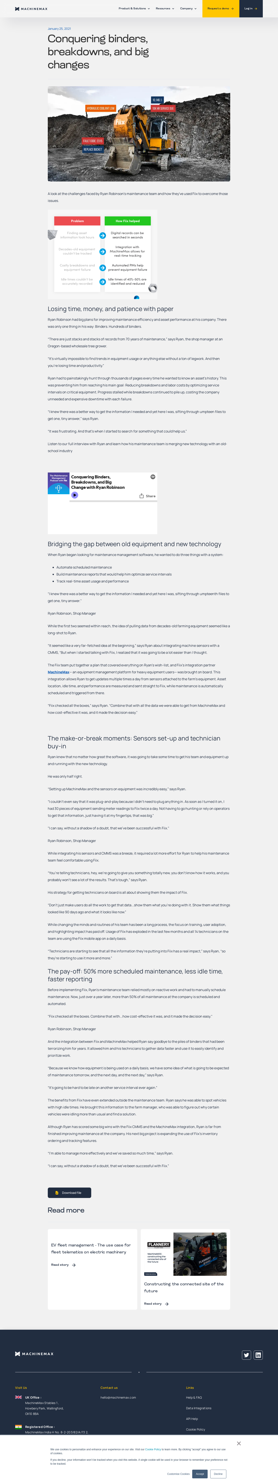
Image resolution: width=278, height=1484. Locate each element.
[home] (31, 9)
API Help (192, 1419)
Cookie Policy (153, 1449)
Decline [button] (218, 1474)
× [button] (238, 1443)
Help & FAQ (194, 1397)
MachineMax (58, 672)
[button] (133, 9)
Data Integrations (199, 1408)
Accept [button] (200, 1474)
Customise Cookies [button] (178, 1474)
